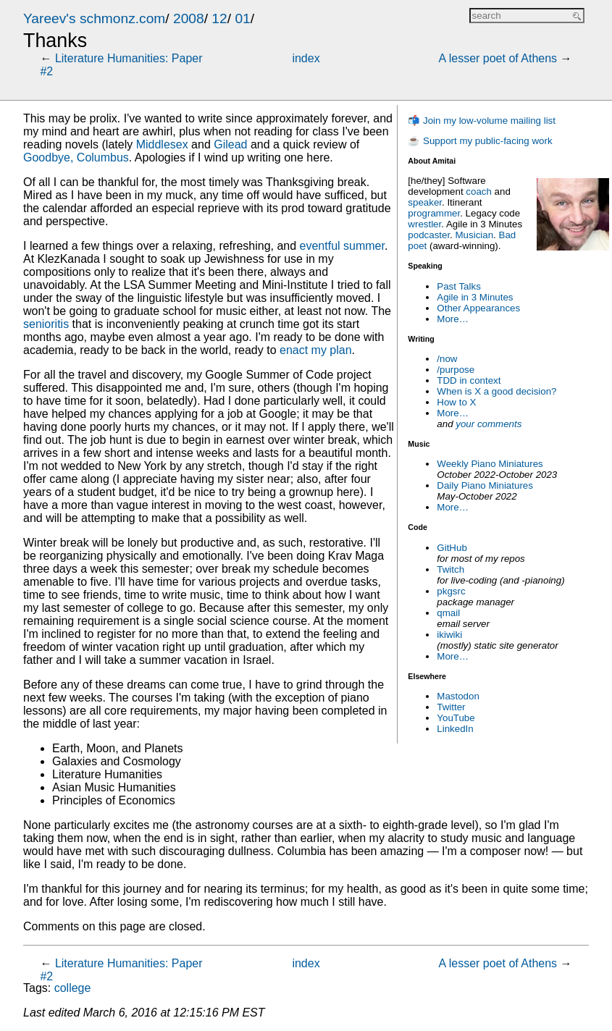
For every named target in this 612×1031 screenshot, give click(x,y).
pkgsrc (451, 591)
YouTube (455, 717)
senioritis (46, 324)
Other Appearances (478, 308)
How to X (456, 402)
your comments (488, 423)
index (305, 58)
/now (447, 358)
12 (219, 18)
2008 (188, 18)
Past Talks (459, 286)
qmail (448, 612)
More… (453, 318)
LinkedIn (455, 728)
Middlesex (162, 144)
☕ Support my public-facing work (480, 140)
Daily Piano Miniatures (485, 485)
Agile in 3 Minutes (475, 297)
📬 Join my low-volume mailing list (482, 120)
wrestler (424, 224)
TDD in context (468, 380)
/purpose (455, 369)
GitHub (451, 547)
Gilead (230, 144)
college (72, 988)
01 (242, 18)
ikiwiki (449, 634)
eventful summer (342, 246)
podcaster (429, 235)
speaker (425, 202)
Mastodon (458, 696)
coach (479, 191)
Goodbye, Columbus (76, 157)
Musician (475, 235)
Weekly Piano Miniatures (489, 463)
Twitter (451, 707)
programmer (434, 213)
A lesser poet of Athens (497, 58)
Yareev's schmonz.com (94, 18)
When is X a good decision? (496, 391)
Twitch (450, 569)
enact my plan (316, 350)
